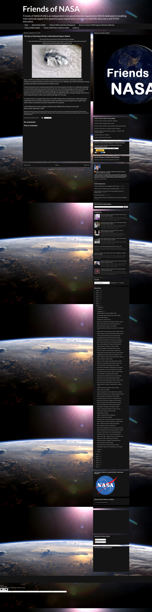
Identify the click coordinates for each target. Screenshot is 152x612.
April (98, 451)
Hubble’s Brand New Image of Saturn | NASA (108, 387)
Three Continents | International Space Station (108, 365)
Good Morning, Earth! (99, 195)
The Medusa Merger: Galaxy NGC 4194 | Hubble (108, 315)
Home (26, 25)
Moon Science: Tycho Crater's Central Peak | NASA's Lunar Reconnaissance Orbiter (113, 239)
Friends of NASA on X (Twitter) (101, 134)
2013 (97, 464)
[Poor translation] (5, 589)
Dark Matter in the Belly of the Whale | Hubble (108, 406)
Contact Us (76, 28)
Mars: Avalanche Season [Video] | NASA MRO (108, 423)
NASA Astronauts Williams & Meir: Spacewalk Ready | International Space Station (114, 223)
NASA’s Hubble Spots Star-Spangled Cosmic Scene (106, 186)
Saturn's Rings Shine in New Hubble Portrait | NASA (109, 392)
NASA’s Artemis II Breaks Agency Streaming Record (106, 188)
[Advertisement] (111, 521)
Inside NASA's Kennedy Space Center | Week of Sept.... (110, 352)
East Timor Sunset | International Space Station (108, 378)
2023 (97, 297)
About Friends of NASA (39, 25)
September (100, 311)
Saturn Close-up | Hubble (103, 389)
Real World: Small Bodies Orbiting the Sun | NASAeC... (110, 367)
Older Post (86, 165)
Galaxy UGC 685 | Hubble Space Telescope (107, 438)
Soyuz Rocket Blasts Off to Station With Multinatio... (109, 344)
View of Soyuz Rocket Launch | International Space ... (110, 342)
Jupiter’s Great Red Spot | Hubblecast (106, 415)
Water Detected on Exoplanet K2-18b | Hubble (108, 396)
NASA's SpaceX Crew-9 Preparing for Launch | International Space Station (112, 231)
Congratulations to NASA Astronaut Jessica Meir (108, 337)
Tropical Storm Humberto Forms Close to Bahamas (109, 375)
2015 (97, 460)
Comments (98, 542)
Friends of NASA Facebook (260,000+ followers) (106, 120)
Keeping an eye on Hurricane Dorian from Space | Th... (110, 419)
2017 (97, 456)
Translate (120, 282)
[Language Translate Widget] (102, 283)
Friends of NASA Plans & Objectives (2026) (56, 28)
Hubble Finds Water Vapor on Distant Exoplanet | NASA (110, 394)
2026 (97, 290)
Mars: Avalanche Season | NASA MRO (106, 425)
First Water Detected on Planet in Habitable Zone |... (109, 398)
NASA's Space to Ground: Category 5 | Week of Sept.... (110, 421)
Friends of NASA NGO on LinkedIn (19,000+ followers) (107, 128)
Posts (97, 539)
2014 (97, 462)
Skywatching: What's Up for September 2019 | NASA (109, 446)
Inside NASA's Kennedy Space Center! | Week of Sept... (110, 331)
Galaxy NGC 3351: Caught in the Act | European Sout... (110, 436)
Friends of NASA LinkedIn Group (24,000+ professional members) (110, 126)
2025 (97, 292)
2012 (97, 467)
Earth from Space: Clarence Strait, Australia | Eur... (109, 350)
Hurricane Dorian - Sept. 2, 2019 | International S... (109, 434)
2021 (97, 301)
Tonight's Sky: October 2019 (104, 319)
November (100, 307)
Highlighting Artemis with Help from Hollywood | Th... (109, 354)
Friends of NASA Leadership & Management (62, 25)
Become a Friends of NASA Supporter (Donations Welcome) (96, 25)
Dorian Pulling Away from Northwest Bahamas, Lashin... (110, 430)
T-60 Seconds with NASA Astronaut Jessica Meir (108, 335)
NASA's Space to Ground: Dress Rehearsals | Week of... (110, 356)
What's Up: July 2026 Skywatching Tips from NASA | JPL (108, 246)
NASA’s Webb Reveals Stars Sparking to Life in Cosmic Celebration (110, 197)
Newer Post (27, 165)
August (99, 449)
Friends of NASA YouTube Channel (102, 137)
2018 (97, 454)
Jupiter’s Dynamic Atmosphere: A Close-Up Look (108, 408)
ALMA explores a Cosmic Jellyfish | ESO (106, 313)
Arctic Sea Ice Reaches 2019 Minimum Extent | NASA (110, 321)
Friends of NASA (51, 8)
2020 (97, 303)
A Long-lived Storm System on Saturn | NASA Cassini (110, 371)
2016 (97, 458)
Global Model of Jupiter (102, 413)
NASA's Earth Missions (102, 317)
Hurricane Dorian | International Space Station (108, 444)
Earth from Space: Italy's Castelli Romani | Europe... (109, 402)
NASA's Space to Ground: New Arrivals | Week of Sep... (110, 333)
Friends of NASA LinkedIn (32, 28)
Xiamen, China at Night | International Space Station (109, 361)
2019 (97, 305)
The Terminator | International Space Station (107, 373)
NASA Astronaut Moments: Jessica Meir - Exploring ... (110, 340)
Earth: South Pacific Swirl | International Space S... (109, 323)
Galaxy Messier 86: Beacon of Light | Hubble (107, 346)
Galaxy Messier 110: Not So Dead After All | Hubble (109, 369)
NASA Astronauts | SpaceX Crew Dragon (107, 326)
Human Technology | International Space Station (108, 404)
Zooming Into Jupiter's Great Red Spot (106, 411)
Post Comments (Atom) (59, 169)
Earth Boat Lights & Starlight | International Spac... (109, 440)
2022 (97, 299)
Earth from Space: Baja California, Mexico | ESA (108, 382)
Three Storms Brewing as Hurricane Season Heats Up (110, 427)
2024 (97, 294)
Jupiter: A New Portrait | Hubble (104, 417)
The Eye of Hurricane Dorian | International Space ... (109, 432)
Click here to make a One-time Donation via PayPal (106, 159)
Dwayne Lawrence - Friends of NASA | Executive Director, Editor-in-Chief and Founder (110, 172)
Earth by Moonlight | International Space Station (108, 348)
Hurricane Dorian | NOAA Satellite (105, 442)
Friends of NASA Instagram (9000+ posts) (104, 123)
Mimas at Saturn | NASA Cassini (104, 359)
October (99, 309)
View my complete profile (100, 179)
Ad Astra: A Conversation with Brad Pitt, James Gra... (109, 363)
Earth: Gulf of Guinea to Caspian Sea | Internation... (109, 400)
